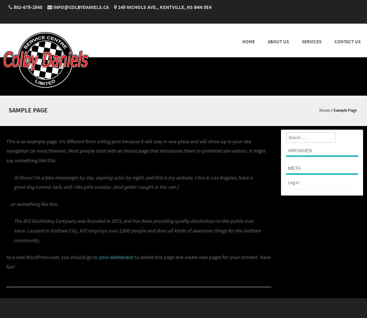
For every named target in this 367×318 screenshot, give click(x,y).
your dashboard (116, 257)
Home (324, 110)
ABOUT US (278, 42)
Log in (293, 183)
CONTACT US (347, 42)
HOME (248, 42)
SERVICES (311, 42)
